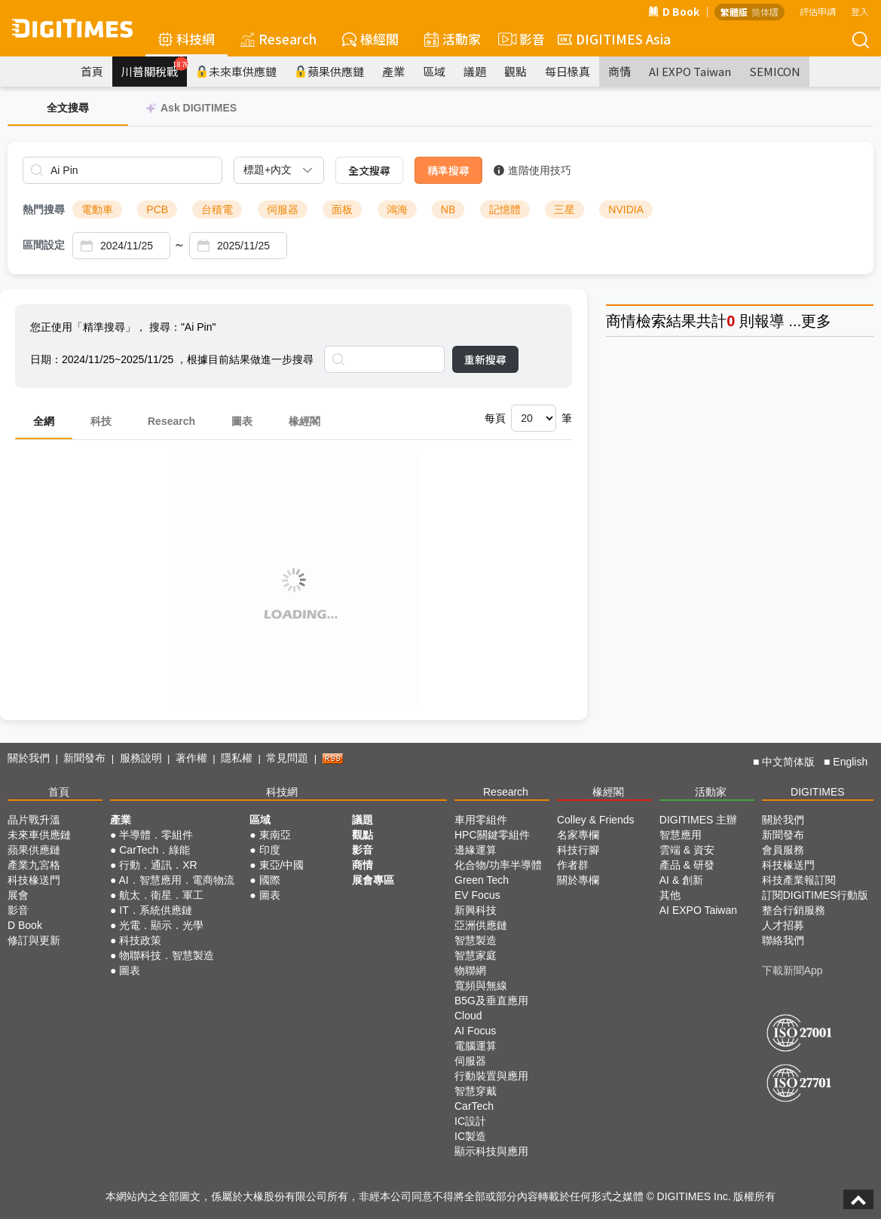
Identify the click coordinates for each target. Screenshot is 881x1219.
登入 (860, 11)
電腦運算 (475, 1046)
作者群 (573, 865)
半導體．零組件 (156, 835)
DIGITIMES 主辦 (698, 820)
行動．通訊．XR (158, 865)
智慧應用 (680, 835)
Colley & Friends (596, 820)
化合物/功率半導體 (498, 865)
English (850, 762)
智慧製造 (475, 940)
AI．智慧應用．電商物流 (176, 880)
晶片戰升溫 (34, 820)
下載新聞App (792, 970)
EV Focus (477, 895)
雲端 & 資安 (686, 850)
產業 (393, 71)
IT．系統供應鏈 (155, 910)
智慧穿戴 (475, 1091)
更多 (816, 321)
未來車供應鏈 (236, 71)
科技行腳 (578, 850)
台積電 (217, 209)
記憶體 (505, 209)
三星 (564, 209)
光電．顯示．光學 (161, 925)
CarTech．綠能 (154, 850)
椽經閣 (370, 38)
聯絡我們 (783, 940)
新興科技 (475, 910)
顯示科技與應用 (491, 1151)
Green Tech (481, 880)
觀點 (515, 71)
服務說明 (141, 758)
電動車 (97, 209)
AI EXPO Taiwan (690, 71)
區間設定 (44, 245)
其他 (670, 895)
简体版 (765, 11)
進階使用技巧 (532, 170)
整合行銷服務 (793, 910)
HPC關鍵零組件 (492, 835)
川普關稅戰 (154, 68)
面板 (342, 209)
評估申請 (818, 11)
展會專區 (373, 880)
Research (278, 38)
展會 (18, 895)
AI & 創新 (681, 880)
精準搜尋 (448, 170)
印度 (269, 850)
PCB (157, 209)
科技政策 (140, 940)
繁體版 (734, 11)
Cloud (468, 1016)
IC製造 (470, 1136)
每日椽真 (567, 71)
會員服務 (783, 850)
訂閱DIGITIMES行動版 (815, 895)
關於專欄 (578, 880)
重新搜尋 (485, 359)
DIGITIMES (818, 792)
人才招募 (783, 925)
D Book (673, 11)
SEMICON (774, 71)
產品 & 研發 (686, 865)
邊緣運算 (475, 850)
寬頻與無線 (480, 985)
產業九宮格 (34, 865)
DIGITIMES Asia (614, 38)
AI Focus (475, 1031)
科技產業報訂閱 (799, 880)
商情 (619, 71)
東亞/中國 (281, 865)
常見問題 (287, 758)
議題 (474, 71)
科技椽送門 (34, 880)
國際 (269, 880)
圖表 (241, 421)
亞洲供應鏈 (480, 925)
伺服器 (282, 209)
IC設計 (470, 1121)
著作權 (191, 758)
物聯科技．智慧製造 (166, 955)
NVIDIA (626, 209)
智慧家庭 (475, 955)
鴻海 (397, 209)
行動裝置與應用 (491, 1076)
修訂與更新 (34, 940)
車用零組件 (480, 820)
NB (448, 209)
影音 (519, 39)
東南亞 (275, 835)
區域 (434, 71)
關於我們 (29, 758)
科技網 (186, 38)
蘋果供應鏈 (329, 71)
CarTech (474, 1106)
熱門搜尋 (44, 209)
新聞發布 (84, 758)
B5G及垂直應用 (491, 1000)
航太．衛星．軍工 (161, 895)
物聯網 (470, 970)
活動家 (452, 38)
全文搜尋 (369, 170)
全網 (43, 421)
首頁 (92, 71)
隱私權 (236, 758)
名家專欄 (578, 835)
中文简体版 (788, 762)
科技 (101, 421)
